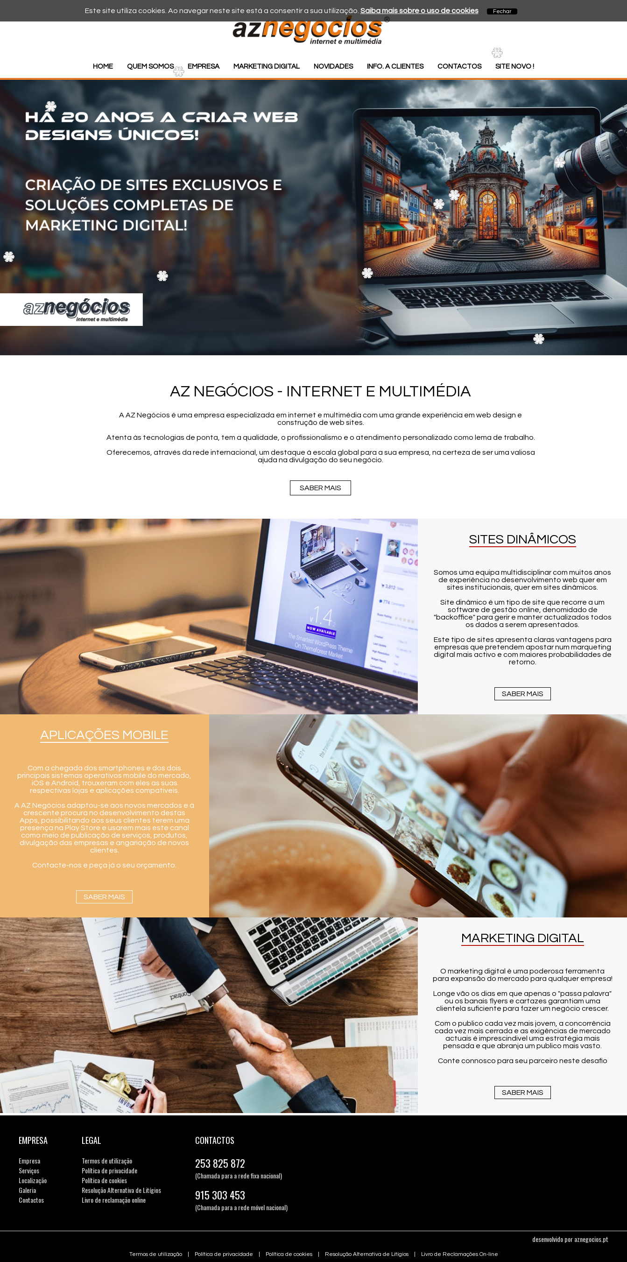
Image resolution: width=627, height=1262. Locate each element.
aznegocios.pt (591, 1239)
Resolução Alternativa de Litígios (121, 1190)
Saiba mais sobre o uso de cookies (419, 10)
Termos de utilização (107, 1160)
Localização (33, 1180)
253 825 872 (220, 1163)
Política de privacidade (109, 1170)
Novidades (333, 66)
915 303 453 (220, 1194)
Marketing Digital (266, 66)
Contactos (459, 66)
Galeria (27, 1190)
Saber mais (320, 488)
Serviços (29, 1170)
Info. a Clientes (395, 66)
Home (103, 66)
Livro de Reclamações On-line (459, 1254)
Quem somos (150, 66)
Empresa (203, 66)
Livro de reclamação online (114, 1200)
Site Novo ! (514, 66)
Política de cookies (104, 1180)
